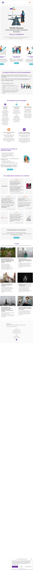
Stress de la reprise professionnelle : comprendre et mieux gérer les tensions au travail (25, 260)
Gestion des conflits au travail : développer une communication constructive (25, 285)
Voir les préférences (28, 566)
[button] (29, 2)
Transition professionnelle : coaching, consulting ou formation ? (7, 285)
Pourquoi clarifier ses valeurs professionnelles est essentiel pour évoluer (25, 308)
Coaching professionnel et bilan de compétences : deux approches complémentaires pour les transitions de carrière (7, 260)
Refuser (21, 566)
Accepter (15, 566)
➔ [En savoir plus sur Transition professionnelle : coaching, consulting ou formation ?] (1, 293)
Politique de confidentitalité (21, 568)
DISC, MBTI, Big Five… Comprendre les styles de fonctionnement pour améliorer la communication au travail (7, 309)
